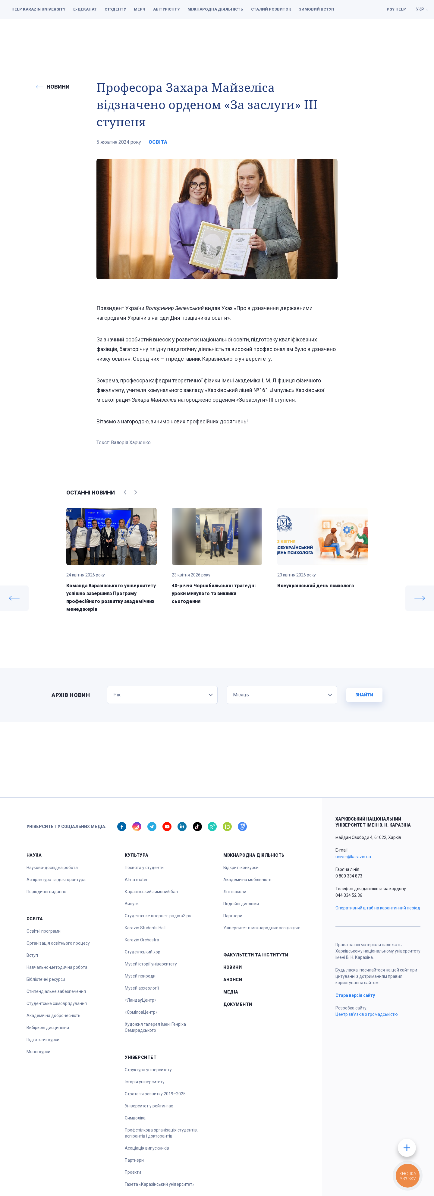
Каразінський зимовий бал (151, 891)
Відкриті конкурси (241, 867)
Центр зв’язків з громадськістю (366, 1014)
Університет (272, 36)
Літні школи (234, 891)
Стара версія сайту (355, 995)
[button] (17, 37)
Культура (204, 36)
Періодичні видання (46, 891)
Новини (232, 967)
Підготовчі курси (43, 1039)
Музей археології (142, 988)
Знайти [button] (364, 694)
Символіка (135, 1118)
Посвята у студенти (144, 867)
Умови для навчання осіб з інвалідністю (374, 9)
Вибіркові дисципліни (48, 1027)
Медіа (230, 992)
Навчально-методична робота (57, 967)
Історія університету (145, 1081)
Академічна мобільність (247, 879)
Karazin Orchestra (142, 939)
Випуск (132, 903)
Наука (142, 36)
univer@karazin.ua (353, 856)
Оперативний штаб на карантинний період (377, 908)
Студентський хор (142, 952)
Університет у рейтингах (149, 1105)
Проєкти (133, 1172)
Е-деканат (85, 9)
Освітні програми (44, 931)
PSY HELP (396, 9)
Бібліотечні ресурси (46, 979)
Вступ (32, 955)
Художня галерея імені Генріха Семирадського (155, 1027)
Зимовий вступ (316, 9)
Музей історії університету (151, 964)
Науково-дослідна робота (52, 867)
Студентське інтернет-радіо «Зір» (158, 915)
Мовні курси (38, 1051)
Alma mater (136, 879)
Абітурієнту (166, 9)
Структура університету (148, 1069)
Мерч (139, 9)
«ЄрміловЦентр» (141, 1012)
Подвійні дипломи (241, 903)
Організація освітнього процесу (58, 943)
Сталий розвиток (271, 9)
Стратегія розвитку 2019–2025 (155, 1093)
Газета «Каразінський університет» (159, 1184)
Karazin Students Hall (145, 927)
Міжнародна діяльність (215, 9)
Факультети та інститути (329, 36)
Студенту (115, 9)
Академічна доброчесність (53, 1015)
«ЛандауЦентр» (140, 1000)
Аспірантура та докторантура (56, 879)
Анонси (232, 979)
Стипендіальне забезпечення (56, 991)
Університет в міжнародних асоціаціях (261, 927)
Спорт (237, 36)
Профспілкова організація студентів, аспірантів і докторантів (161, 1133)
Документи (385, 36)
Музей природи (140, 976)
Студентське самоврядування (57, 1003)
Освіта (170, 36)
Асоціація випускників (147, 1148)
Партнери (134, 1160)
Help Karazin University (38, 9)
